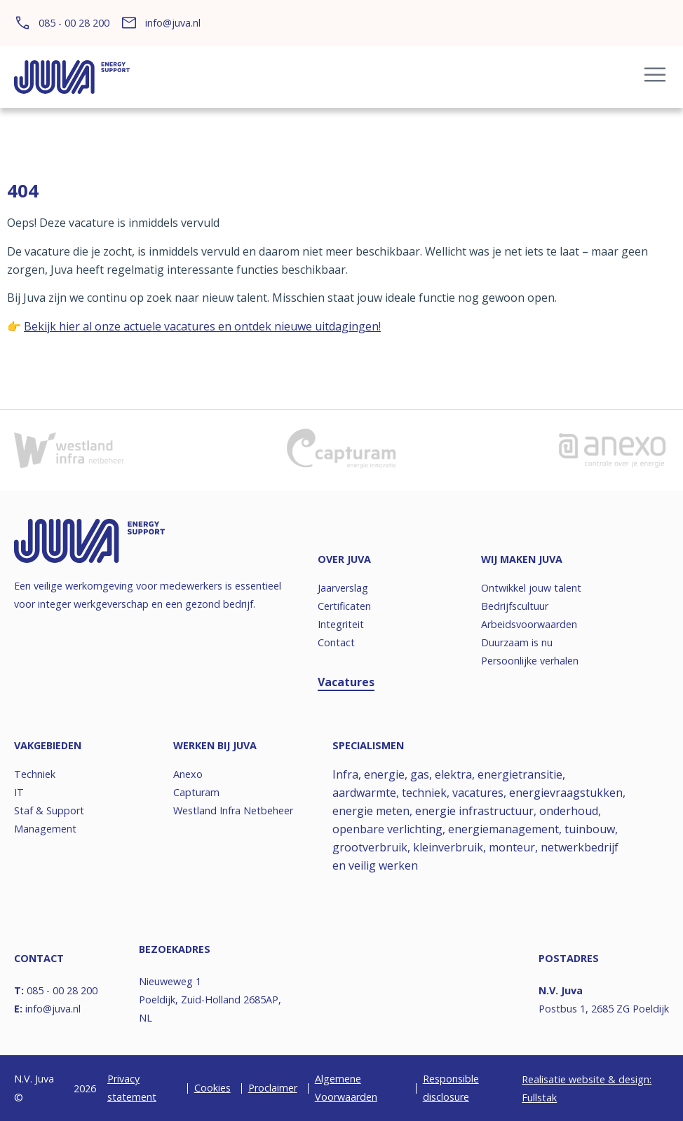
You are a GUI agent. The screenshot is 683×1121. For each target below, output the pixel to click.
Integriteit (341, 624)
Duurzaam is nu (517, 642)
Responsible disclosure (451, 1087)
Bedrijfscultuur (514, 606)
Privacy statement (131, 1087)
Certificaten (344, 606)
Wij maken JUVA (521, 559)
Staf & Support (49, 810)
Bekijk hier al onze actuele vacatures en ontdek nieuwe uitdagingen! (202, 326)
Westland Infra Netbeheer (233, 810)
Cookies (212, 1087)
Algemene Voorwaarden (346, 1087)
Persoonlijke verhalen (530, 660)
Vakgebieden (47, 745)
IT (19, 792)
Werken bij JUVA (215, 745)
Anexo (188, 774)
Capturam (196, 792)
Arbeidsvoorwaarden (529, 624)
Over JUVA (344, 559)
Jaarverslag (343, 587)
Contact (336, 642)
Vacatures (346, 682)
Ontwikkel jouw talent (531, 587)
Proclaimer (272, 1087)
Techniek (34, 774)
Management (45, 828)
